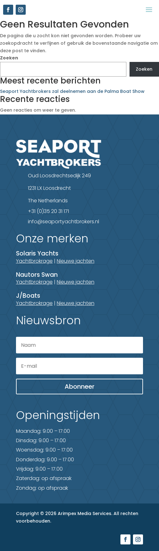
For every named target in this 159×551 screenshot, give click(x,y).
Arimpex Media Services (84, 513)
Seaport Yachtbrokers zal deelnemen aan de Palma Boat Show (72, 91)
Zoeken (9, 58)
